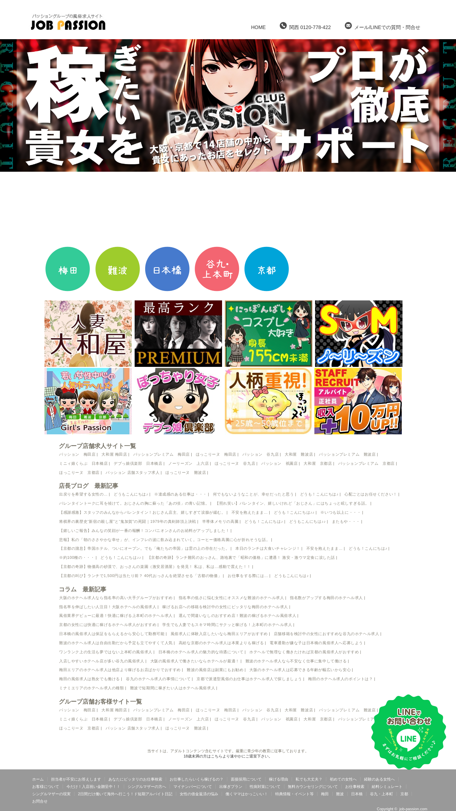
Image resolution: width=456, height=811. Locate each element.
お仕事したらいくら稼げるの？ (196, 779)
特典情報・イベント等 (294, 794)
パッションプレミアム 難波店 (347, 454)
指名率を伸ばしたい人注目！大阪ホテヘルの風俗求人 (107, 607)
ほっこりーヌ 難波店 (185, 472)
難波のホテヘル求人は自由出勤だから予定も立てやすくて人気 (116, 643)
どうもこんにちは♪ (131, 494)
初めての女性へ (343, 779)
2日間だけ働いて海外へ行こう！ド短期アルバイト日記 (125, 794)
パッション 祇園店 (279, 463)
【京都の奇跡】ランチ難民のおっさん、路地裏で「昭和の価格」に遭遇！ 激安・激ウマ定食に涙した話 (241, 557)
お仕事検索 (354, 786)
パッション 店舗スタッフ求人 (132, 472)
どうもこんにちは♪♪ (307, 521)
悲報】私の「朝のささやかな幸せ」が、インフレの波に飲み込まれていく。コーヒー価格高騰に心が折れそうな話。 (164, 540)
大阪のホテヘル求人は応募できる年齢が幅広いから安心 (300, 670)
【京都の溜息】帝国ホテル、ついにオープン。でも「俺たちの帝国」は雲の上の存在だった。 (144, 548)
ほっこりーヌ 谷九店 (235, 463)
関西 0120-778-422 (305, 26)
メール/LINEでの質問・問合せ (382, 26)
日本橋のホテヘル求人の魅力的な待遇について (201, 652)
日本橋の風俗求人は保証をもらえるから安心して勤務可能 (112, 634)
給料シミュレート (387, 786)
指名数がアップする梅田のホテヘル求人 (326, 598)
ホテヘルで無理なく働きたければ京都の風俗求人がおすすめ (304, 652)
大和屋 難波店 (299, 454)
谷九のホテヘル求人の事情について (158, 679)
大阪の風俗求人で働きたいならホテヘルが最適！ (195, 661)
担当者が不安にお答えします (76, 779)
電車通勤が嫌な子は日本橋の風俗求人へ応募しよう (316, 643)
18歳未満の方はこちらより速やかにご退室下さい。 (228, 756)
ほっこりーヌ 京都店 (79, 472)
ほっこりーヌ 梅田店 (216, 454)
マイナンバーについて (192, 786)
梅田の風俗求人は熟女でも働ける (89, 679)
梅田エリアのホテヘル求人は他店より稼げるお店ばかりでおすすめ (120, 670)
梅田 (325, 794)
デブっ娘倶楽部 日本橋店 (138, 463)
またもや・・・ (346, 521)
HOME (258, 27)
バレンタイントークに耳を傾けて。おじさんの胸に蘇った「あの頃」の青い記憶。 (134, 503)
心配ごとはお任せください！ (370, 494)
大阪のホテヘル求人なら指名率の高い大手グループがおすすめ (116, 598)
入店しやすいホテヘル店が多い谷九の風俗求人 (101, 661)
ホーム (38, 779)
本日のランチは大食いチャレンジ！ (267, 548)
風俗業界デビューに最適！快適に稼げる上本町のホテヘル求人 (116, 615)
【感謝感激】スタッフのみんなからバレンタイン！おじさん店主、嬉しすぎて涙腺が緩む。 (142, 512)
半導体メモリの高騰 (220, 521)
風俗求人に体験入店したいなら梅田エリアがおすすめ (219, 634)
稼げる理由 (278, 779)
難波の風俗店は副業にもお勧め (215, 670)
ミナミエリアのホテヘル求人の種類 (91, 688)
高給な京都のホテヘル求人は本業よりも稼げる (221, 643)
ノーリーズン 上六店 (188, 463)
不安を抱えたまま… (249, 512)
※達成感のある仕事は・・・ (180, 494)
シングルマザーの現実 (51, 794)
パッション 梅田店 (77, 454)
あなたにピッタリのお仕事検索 (135, 779)
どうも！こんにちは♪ (319, 494)
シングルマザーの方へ (147, 786)
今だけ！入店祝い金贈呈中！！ (93, 786)
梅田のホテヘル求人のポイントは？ (340, 679)
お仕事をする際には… (248, 576)
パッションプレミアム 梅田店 (161, 454)
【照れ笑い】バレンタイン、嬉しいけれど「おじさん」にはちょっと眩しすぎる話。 (292, 503)
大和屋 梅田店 (114, 454)
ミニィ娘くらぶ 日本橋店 (83, 463)
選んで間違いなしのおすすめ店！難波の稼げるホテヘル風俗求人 (237, 615)
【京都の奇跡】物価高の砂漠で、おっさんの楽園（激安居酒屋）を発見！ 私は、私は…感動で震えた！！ (155, 566)
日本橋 (357, 794)
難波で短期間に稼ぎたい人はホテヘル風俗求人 (172, 688)
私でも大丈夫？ (308, 779)
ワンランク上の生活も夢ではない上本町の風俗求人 (105, 652)
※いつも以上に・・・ (340, 512)
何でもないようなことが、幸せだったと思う (253, 494)
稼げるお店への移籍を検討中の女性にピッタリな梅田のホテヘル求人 (225, 607)
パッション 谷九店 (260, 454)
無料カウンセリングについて (313, 786)
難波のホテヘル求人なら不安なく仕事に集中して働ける (296, 661)
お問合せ (40, 801)
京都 (404, 794)
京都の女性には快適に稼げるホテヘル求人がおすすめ (107, 625)
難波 (340, 794)
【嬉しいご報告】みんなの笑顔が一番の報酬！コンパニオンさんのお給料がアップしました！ (144, 530)
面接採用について (246, 779)
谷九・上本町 (381, 794)
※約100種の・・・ (76, 557)
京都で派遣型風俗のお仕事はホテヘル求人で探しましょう (249, 679)
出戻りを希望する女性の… (83, 494)
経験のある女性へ (379, 779)
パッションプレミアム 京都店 (366, 463)
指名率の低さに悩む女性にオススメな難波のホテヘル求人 (231, 598)
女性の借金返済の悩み (199, 794)
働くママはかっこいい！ (247, 794)
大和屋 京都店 (318, 463)
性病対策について (265, 786)
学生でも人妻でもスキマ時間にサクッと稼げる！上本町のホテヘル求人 (227, 625)
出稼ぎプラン (230, 786)
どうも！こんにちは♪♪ (294, 512)
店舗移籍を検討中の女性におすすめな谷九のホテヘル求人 (326, 634)
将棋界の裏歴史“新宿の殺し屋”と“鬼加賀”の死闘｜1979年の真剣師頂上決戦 (127, 521)
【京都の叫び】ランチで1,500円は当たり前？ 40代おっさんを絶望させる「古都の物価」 (140, 576)
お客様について (45, 786)
